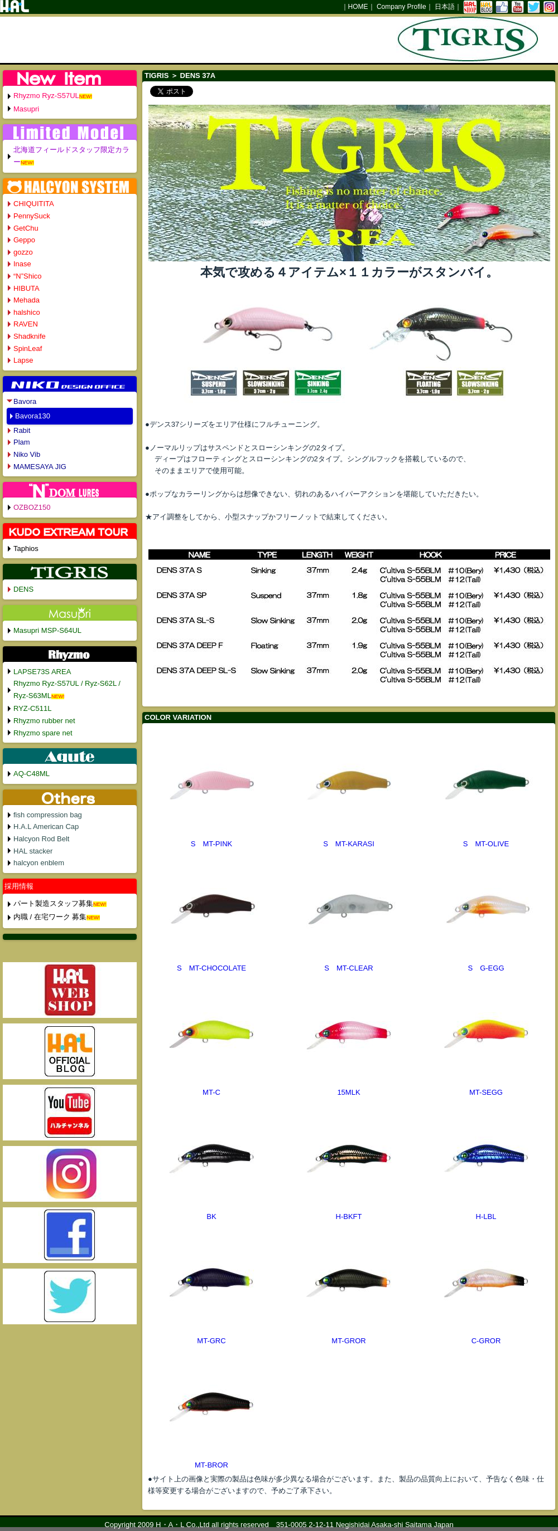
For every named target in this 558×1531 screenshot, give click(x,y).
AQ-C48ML (31, 773)
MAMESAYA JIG (39, 466)
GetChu (26, 228)
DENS (23, 589)
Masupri (26, 109)
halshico (26, 312)
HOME (358, 7)
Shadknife (29, 336)
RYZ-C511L (32, 708)
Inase (22, 264)
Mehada (26, 300)
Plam (21, 442)
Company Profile (401, 7)
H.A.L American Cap (46, 826)
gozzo (23, 252)
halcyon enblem (38, 863)
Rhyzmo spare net (43, 733)
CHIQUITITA (33, 203)
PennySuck (31, 216)
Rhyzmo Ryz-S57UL (46, 95)
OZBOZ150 (31, 507)
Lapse (23, 360)
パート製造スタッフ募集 (53, 903)
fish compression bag (47, 815)
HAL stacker (32, 851)
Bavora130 (32, 416)
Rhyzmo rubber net (44, 720)
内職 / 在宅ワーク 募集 (49, 917)
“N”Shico (27, 276)
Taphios (26, 548)
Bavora (24, 401)
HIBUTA (26, 288)
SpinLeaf (27, 348)
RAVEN (25, 324)
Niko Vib (26, 454)
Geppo (24, 240)
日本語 (445, 7)
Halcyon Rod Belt (41, 839)
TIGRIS (157, 75)
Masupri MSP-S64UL (47, 630)
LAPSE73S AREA (42, 671)
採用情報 (18, 886)
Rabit (21, 430)
